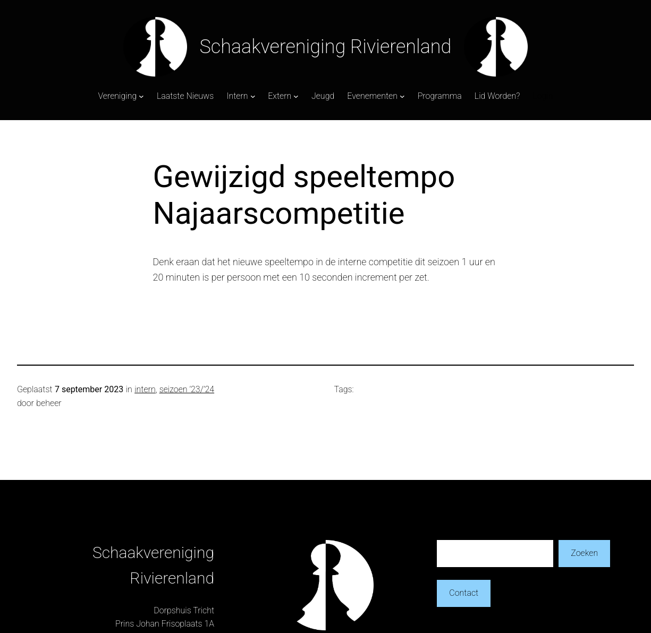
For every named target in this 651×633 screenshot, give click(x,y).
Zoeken (584, 553)
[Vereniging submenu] (141, 96)
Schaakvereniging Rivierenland (326, 47)
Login (542, 96)
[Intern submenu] (253, 96)
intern (145, 389)
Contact (463, 593)
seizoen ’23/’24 (187, 389)
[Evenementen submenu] (402, 96)
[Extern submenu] (296, 96)
